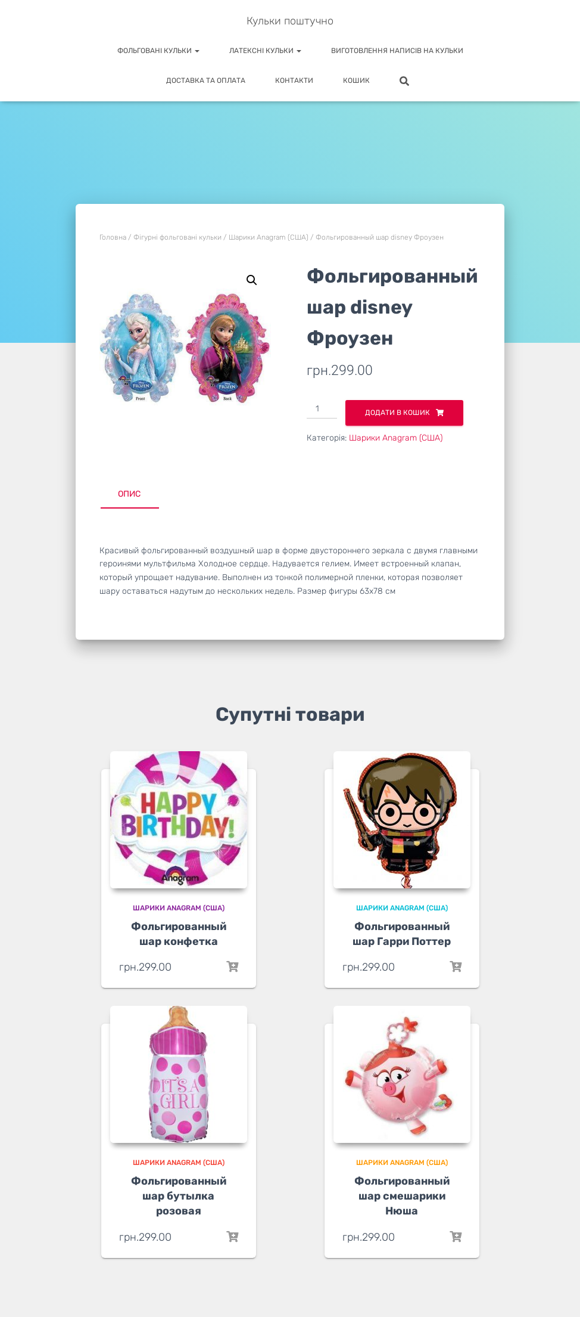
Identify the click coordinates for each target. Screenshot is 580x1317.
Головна (112, 237)
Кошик (356, 80)
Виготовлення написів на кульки (397, 51)
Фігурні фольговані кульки (177, 237)
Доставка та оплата (205, 80)
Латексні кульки (265, 51)
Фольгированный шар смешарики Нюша (402, 1196)
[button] (252, 280)
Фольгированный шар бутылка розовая (178, 1196)
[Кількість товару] (322, 409)
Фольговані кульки (158, 51)
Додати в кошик (397, 412)
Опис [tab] (129, 494)
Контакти (294, 80)
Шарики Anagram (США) (268, 237)
